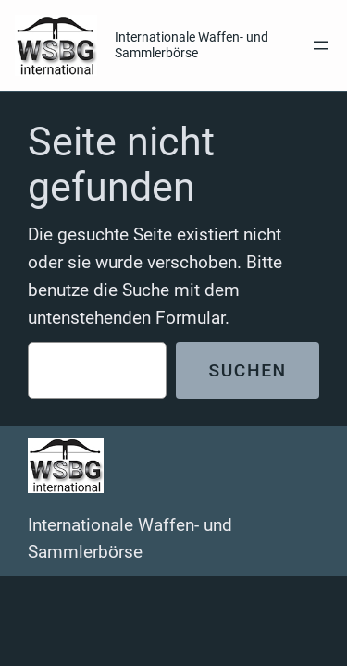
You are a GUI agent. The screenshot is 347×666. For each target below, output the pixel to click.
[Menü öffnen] (321, 45)
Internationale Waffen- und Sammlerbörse (191, 44)
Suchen (247, 370)
